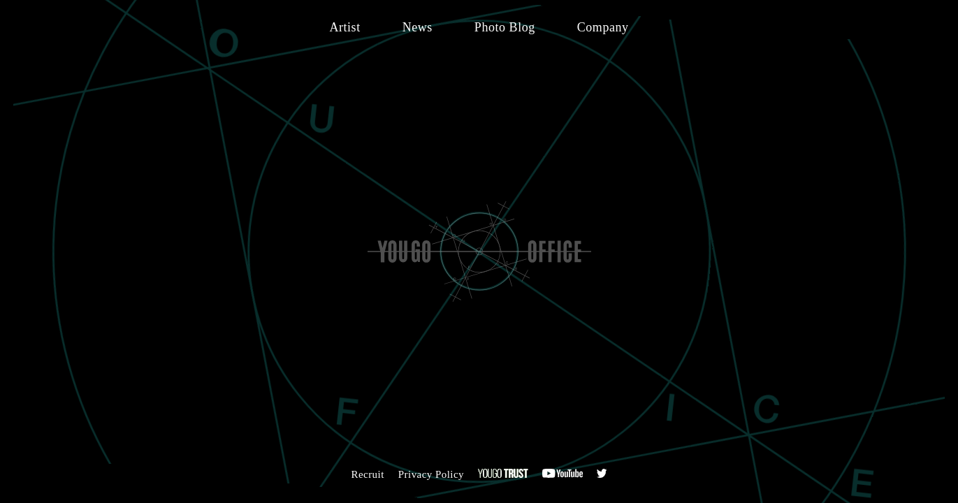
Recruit (367, 474)
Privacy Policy (431, 474)
